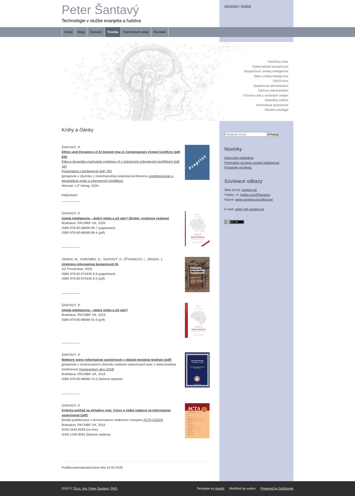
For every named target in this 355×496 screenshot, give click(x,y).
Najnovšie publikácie (239, 158)
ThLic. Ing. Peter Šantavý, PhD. (95, 488)
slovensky (231, 6)
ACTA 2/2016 (152, 420)
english (246, 6)
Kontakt (160, 32)
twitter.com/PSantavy (255, 195)
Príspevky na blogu (238, 167)
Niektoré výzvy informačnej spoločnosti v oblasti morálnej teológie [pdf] (116, 360)
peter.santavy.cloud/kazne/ (254, 199)
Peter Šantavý (100, 10)
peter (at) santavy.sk (249, 209)
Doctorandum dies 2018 (96, 369)
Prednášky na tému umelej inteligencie (251, 163)
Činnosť (96, 32)
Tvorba (112, 32)
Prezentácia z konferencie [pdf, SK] (87, 171)
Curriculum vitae (136, 32)
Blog (81, 32)
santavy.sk (249, 190)
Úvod (68, 32)
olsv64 (220, 488)
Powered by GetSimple (277, 488)
